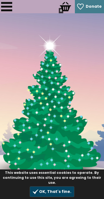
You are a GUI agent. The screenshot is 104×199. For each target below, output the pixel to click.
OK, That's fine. (52, 192)
